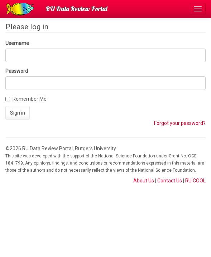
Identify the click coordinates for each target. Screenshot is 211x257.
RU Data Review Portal (76, 9)
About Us (143, 180)
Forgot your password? (180, 123)
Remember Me (26, 99)
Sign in (17, 113)
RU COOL (195, 180)
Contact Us (169, 180)
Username (17, 43)
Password (16, 71)
